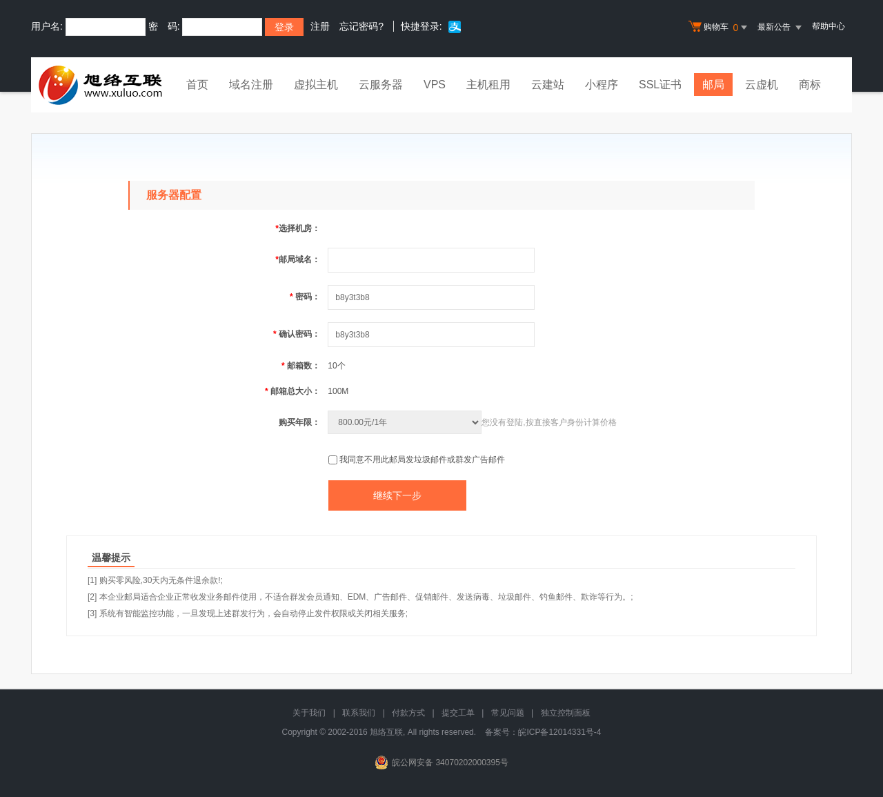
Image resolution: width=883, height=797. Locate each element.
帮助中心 (828, 26)
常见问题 (507, 713)
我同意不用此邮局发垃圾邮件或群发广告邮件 (422, 459)
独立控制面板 (566, 713)
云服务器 (381, 84)
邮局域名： (297, 259)
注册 (320, 26)
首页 (197, 84)
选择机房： (297, 228)
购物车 (719, 28)
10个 (336, 366)
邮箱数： (300, 366)
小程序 (601, 84)
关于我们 (309, 713)
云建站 (547, 84)
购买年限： (299, 422)
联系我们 (358, 713)
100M (338, 391)
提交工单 (458, 713)
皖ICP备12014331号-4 (559, 732)
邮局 (713, 84)
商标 (810, 84)
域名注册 (251, 84)
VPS (435, 84)
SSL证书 (660, 84)
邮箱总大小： (292, 391)
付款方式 (408, 713)
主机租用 (488, 84)
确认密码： (296, 334)
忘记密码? (361, 26)
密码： (305, 297)
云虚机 (761, 84)
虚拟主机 (316, 84)
